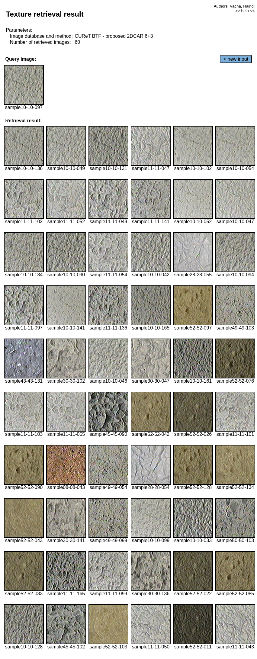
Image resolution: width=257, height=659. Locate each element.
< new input (235, 59)
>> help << (245, 10)
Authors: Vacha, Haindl (234, 6)
